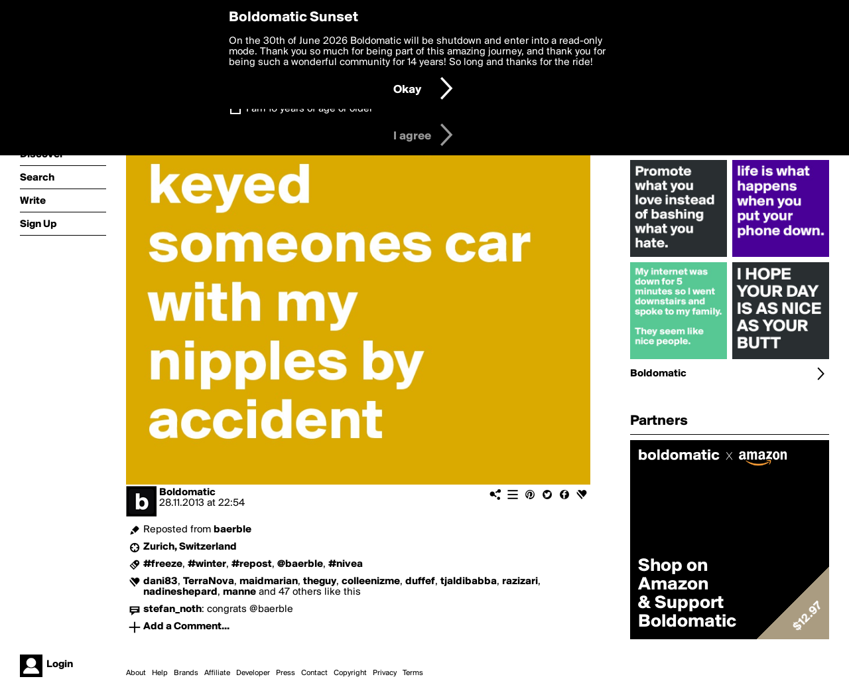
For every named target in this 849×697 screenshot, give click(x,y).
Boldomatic (187, 492)
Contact (314, 673)
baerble (232, 529)
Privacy (385, 673)
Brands (186, 673)
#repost (251, 564)
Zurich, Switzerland (190, 547)
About (136, 673)
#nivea (345, 564)
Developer (253, 673)
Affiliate (217, 673)
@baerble (300, 564)
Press (285, 673)
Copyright (350, 673)
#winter (207, 564)
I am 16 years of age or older (309, 109)
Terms (413, 673)
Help (160, 673)
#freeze (162, 564)
